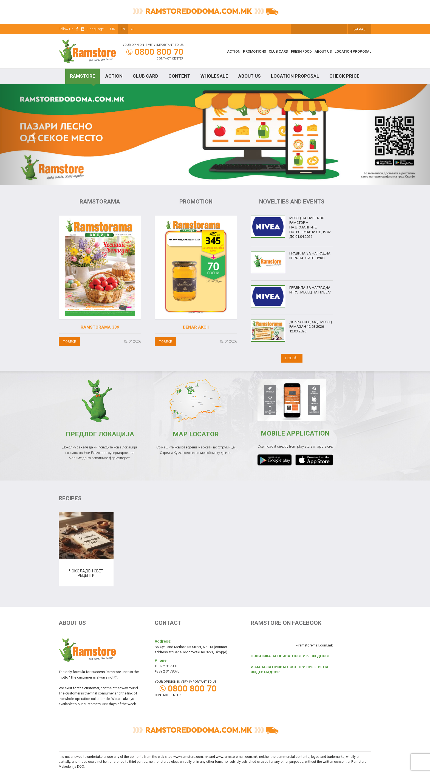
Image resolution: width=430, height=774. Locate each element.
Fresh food (301, 51)
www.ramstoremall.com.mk (237, 757)
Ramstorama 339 (100, 327)
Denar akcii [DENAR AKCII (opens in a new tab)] (196, 327)
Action (233, 51)
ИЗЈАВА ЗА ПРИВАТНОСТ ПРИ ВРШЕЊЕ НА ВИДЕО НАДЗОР (289, 669)
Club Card (278, 51)
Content (179, 76)
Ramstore (82, 76)
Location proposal (353, 51)
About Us (323, 51)
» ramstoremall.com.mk (314, 645)
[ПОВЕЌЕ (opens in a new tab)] (165, 341)
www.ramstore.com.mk (190, 757)
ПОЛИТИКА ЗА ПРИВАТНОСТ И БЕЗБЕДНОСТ (290, 656)
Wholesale (214, 76)
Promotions (254, 51)
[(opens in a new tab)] (195, 267)
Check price (344, 76)
